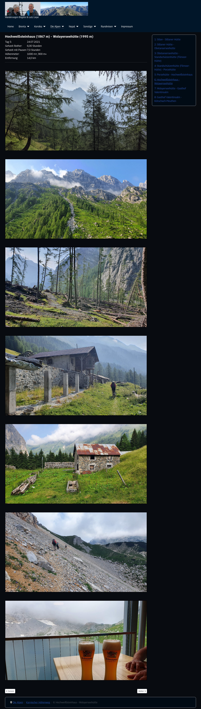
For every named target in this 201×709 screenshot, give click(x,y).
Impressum (127, 26)
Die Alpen (56, 26)
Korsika (38, 26)
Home (11, 26)
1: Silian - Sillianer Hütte (167, 39)
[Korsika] (44, 26)
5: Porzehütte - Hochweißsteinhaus (173, 74)
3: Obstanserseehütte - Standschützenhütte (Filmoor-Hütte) (170, 57)
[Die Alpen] (62, 26)
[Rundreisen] (114, 26)
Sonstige (88, 26)
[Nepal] (76, 26)
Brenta (22, 26)
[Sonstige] (94, 26)
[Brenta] (27, 26)
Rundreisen (107, 26)
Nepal (72, 26)
